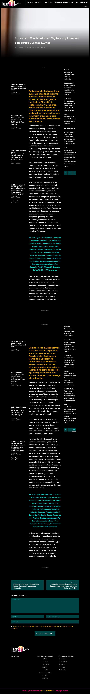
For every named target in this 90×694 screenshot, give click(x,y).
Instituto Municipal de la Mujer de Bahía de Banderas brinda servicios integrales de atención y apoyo (18, 190)
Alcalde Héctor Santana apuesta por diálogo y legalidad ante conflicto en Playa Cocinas (18, 120)
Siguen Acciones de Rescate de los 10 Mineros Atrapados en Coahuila (26, 587)
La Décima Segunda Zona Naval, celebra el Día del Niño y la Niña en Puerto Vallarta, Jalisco (18, 155)
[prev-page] (12, 202)
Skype (63, 665)
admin (20, 48)
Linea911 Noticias (47, 691)
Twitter (63, 667)
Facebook (64, 659)
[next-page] (16, 202)
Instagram (64, 662)
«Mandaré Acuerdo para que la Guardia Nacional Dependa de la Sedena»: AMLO (63, 587)
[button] (85, 7)
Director (14, 93)
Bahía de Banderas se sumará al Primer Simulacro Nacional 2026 (18, 88)
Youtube (63, 670)
